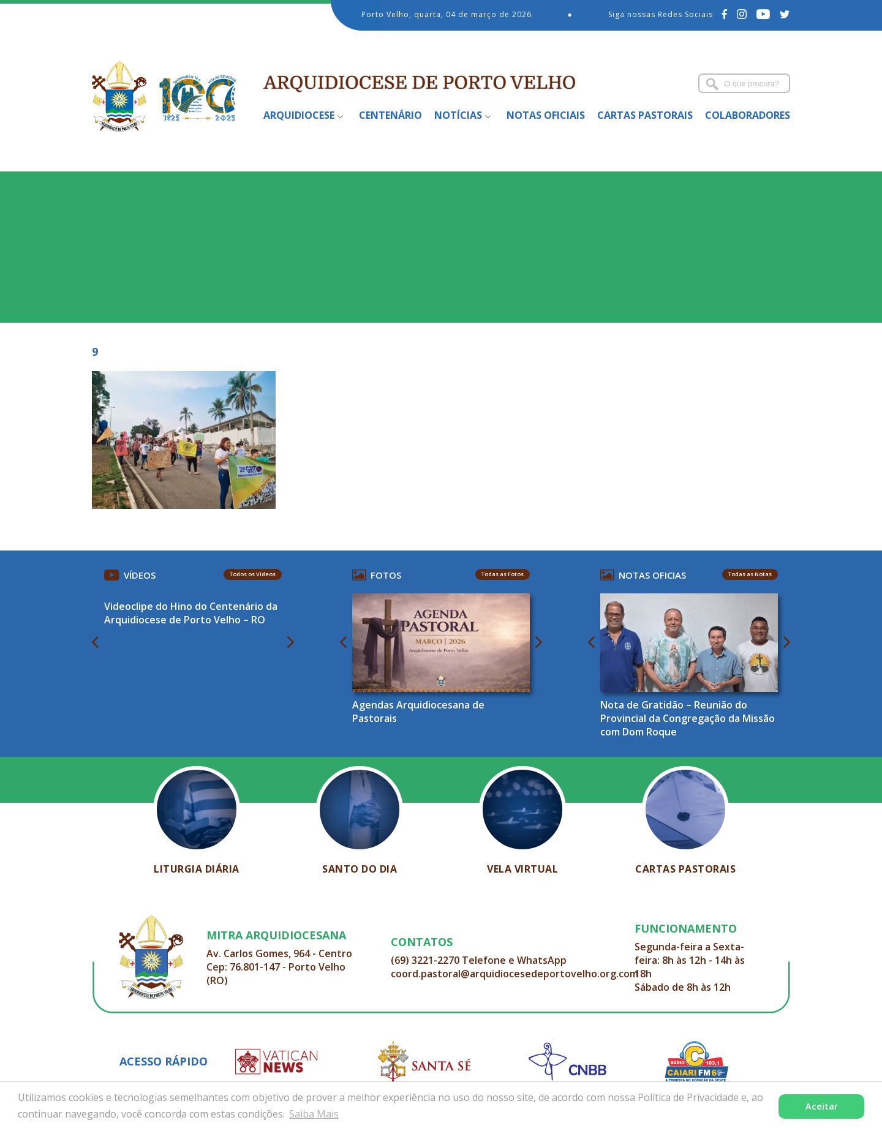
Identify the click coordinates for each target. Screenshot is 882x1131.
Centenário (390, 115)
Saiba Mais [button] (314, 1114)
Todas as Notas (750, 574)
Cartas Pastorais (645, 115)
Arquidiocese (298, 115)
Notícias (458, 115)
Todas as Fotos (502, 574)
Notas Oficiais (546, 115)
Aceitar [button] (821, 1106)
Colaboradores (747, 115)
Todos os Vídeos (253, 574)
